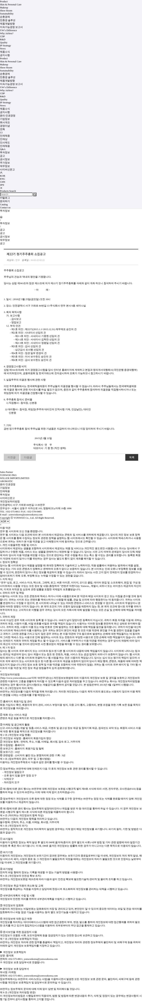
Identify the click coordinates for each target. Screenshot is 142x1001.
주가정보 (5, 162)
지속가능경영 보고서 (11, 27)
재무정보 (5, 166)
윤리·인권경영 (7, 115)
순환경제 (5, 16)
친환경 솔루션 (7, 20)
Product (4, 1)
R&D (2, 39)
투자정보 (5, 152)
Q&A (2, 149)
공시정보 (5, 159)
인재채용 (5, 135)
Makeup (4, 7)
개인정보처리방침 (10, 501)
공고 (2, 155)
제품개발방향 (7, 23)
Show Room (6, 10)
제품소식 (5, 51)
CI (1, 132)
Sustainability (7, 13)
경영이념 (5, 125)
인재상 (3, 139)
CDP (2, 36)
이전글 (12, 457)
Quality (3, 42)
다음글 (28, 457)
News (3, 48)
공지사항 (5, 55)
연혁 (2, 129)
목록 (131, 457)
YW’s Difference (8, 30)
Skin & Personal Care (10, 4)
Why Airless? (6, 33)
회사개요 (5, 122)
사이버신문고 (7, 169)
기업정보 (5, 119)
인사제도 (5, 142)
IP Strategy (5, 45)
